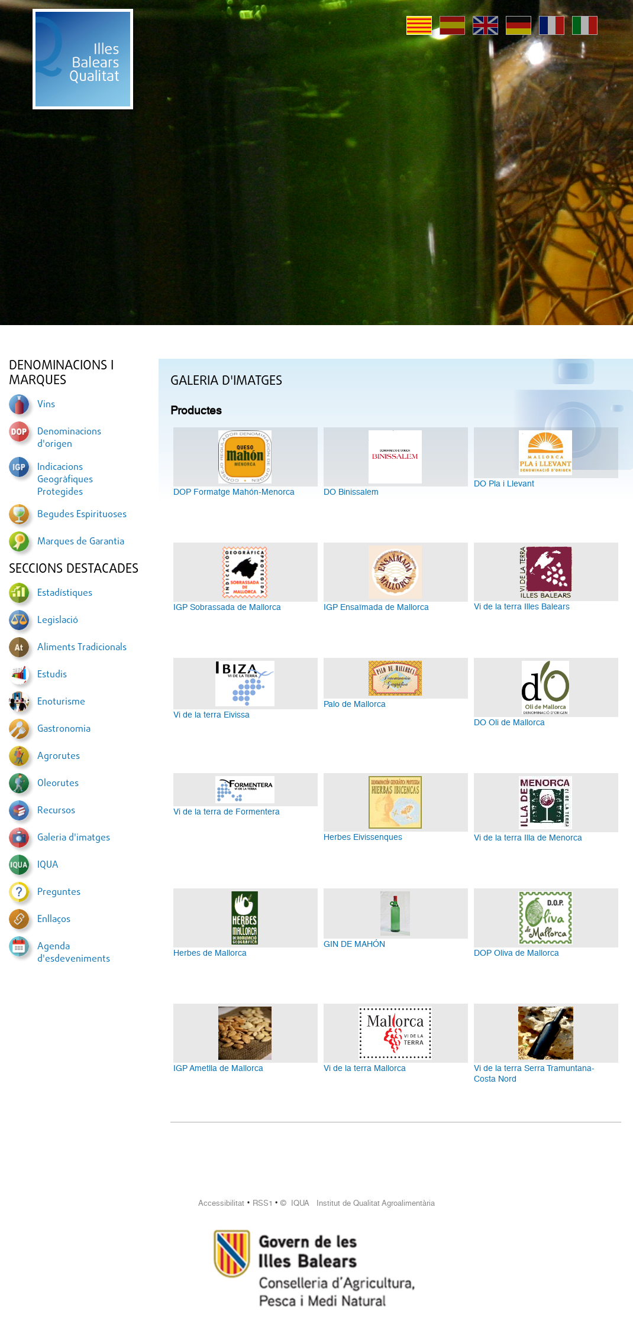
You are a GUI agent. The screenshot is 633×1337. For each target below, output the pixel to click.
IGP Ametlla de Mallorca (218, 1068)
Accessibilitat (221, 1203)
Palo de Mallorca (355, 704)
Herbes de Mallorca (210, 953)
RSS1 (263, 1203)
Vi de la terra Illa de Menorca (528, 837)
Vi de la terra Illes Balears (522, 606)
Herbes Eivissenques (363, 837)
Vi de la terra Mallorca (365, 1068)
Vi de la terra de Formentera (226, 811)
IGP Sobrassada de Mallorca (227, 607)
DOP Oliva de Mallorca (516, 953)
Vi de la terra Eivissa (211, 714)
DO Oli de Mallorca (509, 722)
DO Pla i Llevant (504, 483)
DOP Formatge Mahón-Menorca (234, 491)
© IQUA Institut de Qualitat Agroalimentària (357, 1203)
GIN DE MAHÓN (354, 944)
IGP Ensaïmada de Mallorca (376, 607)
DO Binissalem (351, 491)
